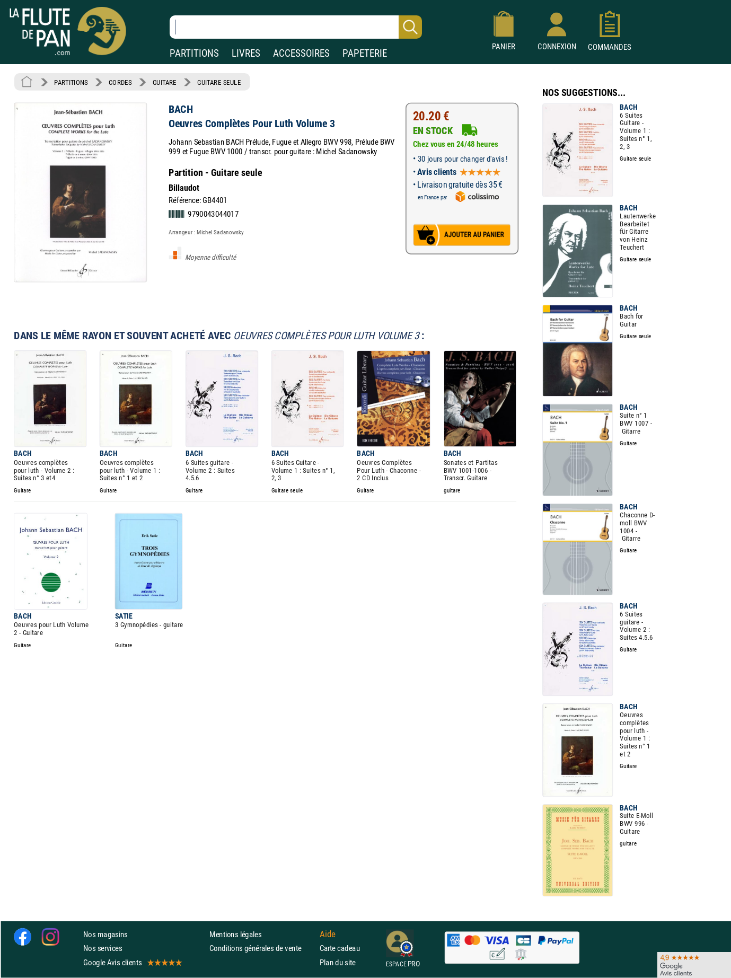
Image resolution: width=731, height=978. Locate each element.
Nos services (102, 948)
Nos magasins (105, 934)
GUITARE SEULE (219, 82)
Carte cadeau (340, 948)
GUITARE (165, 82)
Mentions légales (235, 934)
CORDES (120, 82)
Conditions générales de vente (262, 948)
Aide (328, 934)
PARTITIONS (194, 53)
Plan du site (338, 962)
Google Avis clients (132, 962)
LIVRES (246, 53)
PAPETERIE (364, 53)
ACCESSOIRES (301, 53)
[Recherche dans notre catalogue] (296, 27)
